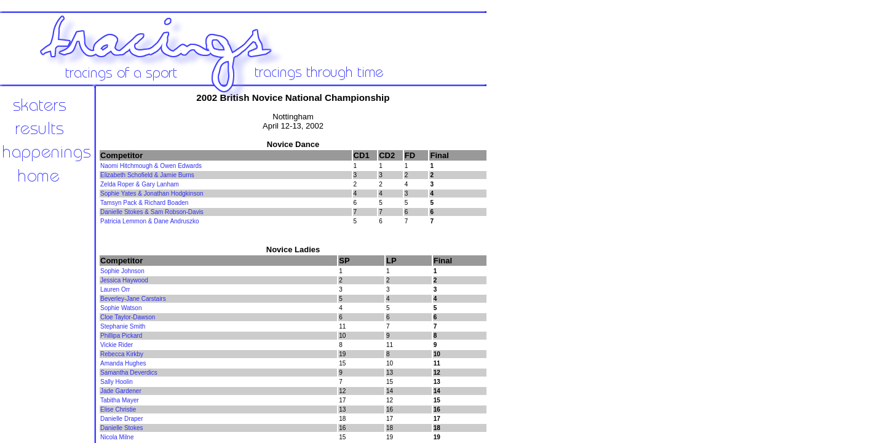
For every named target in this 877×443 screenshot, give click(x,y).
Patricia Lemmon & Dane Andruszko (149, 221)
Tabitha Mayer (119, 400)
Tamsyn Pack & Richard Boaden (144, 202)
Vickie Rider (116, 344)
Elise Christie (118, 409)
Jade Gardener (120, 391)
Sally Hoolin (116, 381)
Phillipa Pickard (121, 335)
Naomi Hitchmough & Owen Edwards (151, 165)
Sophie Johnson (122, 271)
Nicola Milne (116, 437)
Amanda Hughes (123, 363)
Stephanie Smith (122, 326)
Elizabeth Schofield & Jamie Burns (147, 175)
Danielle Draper (121, 418)
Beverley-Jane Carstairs (133, 298)
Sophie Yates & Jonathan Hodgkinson (152, 193)
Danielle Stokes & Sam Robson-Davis (152, 212)
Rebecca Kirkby (121, 354)
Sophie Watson (120, 308)
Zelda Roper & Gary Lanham (139, 184)
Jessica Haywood (124, 280)
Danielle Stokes (121, 428)
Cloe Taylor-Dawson (127, 317)
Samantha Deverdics (128, 372)
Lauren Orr (115, 289)
